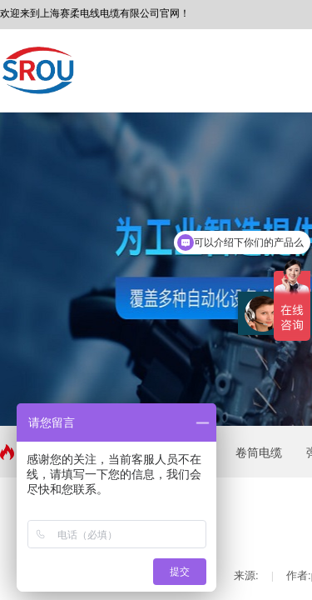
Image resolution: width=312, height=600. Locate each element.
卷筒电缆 (258, 452)
